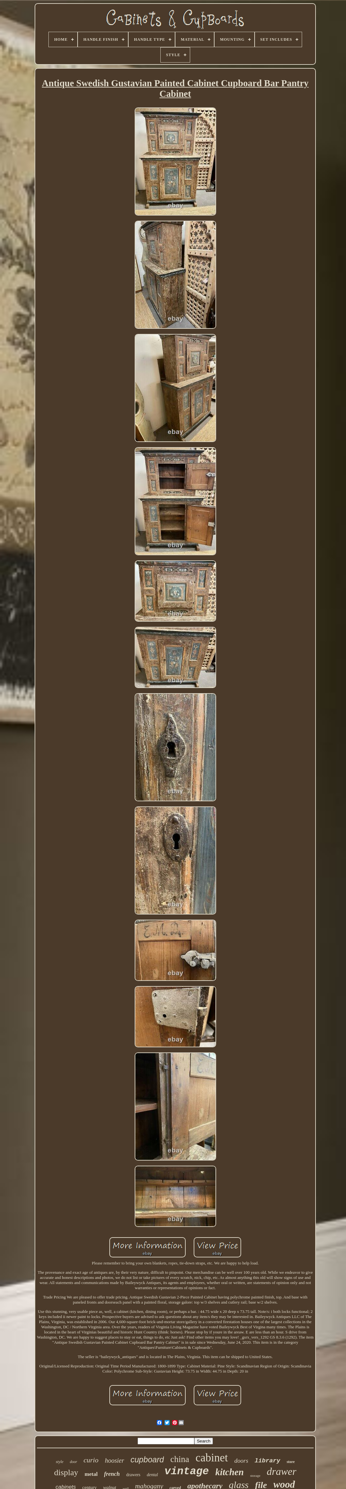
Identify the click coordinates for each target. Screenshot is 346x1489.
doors (241, 1460)
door (73, 1461)
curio (91, 1460)
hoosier (114, 1460)
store (291, 1461)
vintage (187, 1471)
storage (255, 1475)
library (267, 1460)
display (66, 1472)
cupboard (147, 1459)
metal (91, 1474)
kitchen (229, 1472)
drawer (281, 1471)
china (179, 1459)
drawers (133, 1474)
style (59, 1461)
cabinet (212, 1457)
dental (152, 1474)
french (112, 1474)
